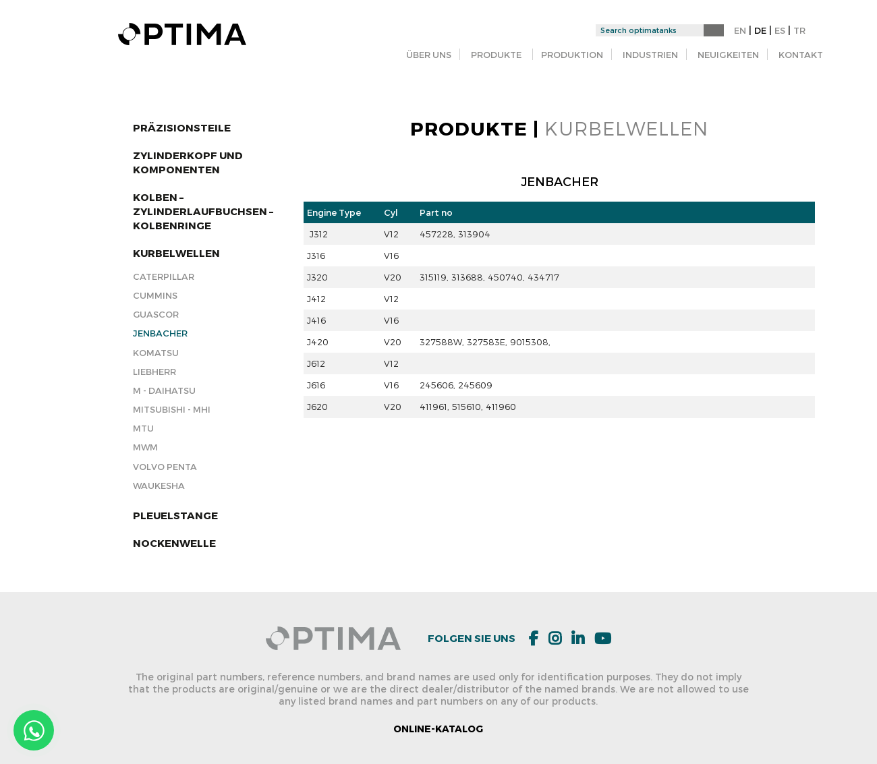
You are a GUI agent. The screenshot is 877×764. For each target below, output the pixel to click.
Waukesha (159, 485)
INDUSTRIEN (650, 54)
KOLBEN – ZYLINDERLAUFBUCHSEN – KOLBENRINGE (203, 211)
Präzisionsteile (182, 127)
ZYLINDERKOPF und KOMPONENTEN (188, 162)
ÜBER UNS (428, 54)
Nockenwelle (174, 543)
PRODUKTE (496, 54)
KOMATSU (156, 352)
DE (760, 30)
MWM (145, 447)
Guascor (156, 314)
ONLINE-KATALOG (438, 728)
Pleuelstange (175, 515)
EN (740, 30)
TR (799, 30)
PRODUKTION (572, 54)
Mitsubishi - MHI (171, 409)
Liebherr (154, 371)
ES (779, 30)
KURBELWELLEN (176, 253)
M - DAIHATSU (164, 390)
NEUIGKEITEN (728, 54)
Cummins (155, 295)
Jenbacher (160, 333)
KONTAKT (801, 54)
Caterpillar (163, 276)
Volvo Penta (165, 466)
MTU (143, 428)
